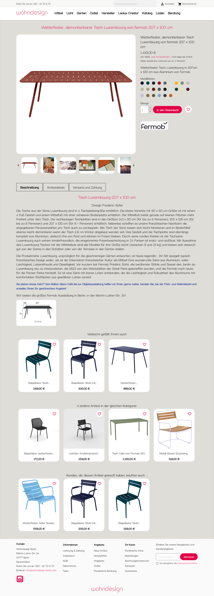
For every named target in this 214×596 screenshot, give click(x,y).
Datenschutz (69, 566)
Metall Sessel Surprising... (174, 453)
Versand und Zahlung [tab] (87, 187)
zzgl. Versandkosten (160, 56)
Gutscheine (131, 571)
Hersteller (108, 12)
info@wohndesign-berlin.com (41, 570)
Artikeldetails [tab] (56, 187)
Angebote (99, 560)
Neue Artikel (100, 550)
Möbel (59, 12)
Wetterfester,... (129, 382)
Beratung (174, 12)
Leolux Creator (128, 12)
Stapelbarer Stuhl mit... (84, 382)
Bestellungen (132, 555)
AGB (65, 560)
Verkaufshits (100, 555)
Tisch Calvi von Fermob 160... (129, 453)
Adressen (130, 566)
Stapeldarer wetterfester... (39, 453)
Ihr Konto (130, 544)
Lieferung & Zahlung (73, 550)
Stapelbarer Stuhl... (39, 382)
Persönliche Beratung (105, 571)
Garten (81, 12)
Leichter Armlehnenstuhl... (84, 453)
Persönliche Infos (134, 550)
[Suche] (134, 3)
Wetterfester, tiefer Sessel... (39, 523)
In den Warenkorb (167, 110)
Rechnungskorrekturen (137, 560)
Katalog (147, 12)
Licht (69, 12)
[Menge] (144, 109)
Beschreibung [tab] (29, 187)
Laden (160, 12)
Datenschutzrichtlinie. (188, 563)
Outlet (94, 12)
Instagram (20, 579)
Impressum (69, 555)
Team (65, 571)
